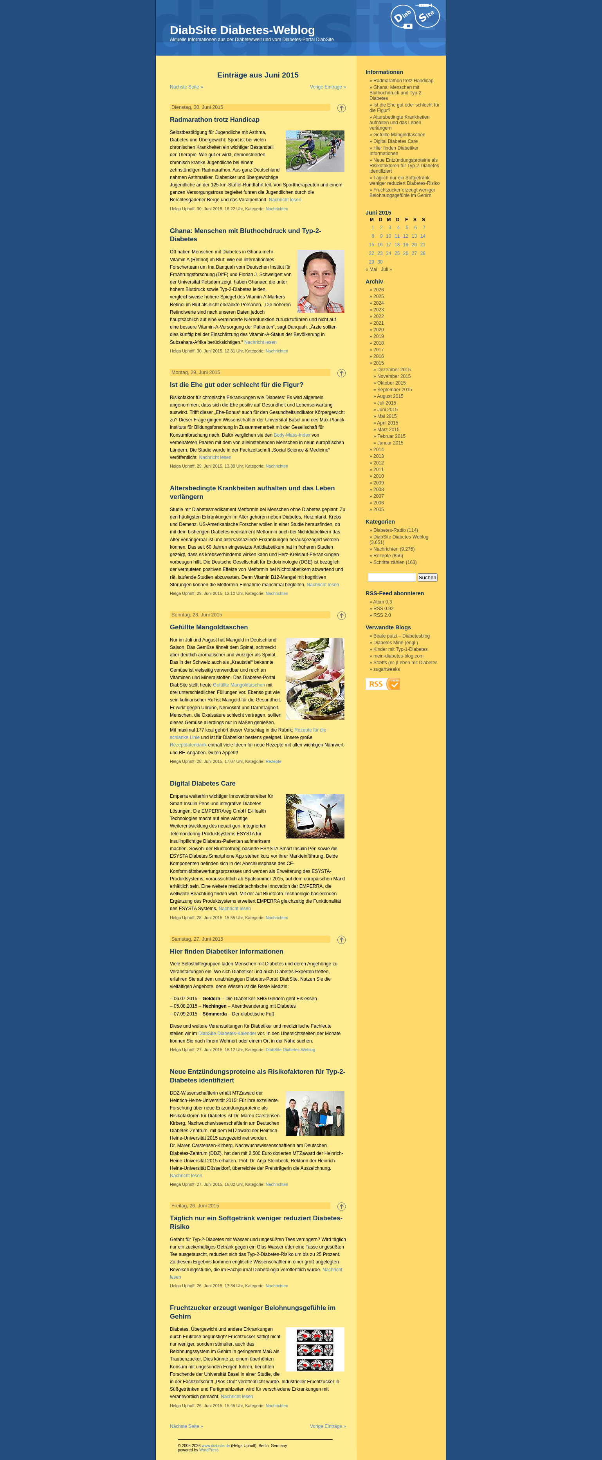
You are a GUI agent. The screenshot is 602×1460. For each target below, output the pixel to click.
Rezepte (273, 761)
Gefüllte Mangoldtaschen (209, 627)
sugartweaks (386, 669)
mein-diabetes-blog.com (398, 656)
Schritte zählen (388, 562)
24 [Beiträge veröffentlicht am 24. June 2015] (388, 253)
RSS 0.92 (383, 608)
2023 (378, 310)
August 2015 (390, 396)
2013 (378, 456)
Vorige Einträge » (328, 87)
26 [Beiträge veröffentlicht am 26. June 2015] (405, 253)
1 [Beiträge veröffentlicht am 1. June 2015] (372, 227)
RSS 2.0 (382, 615)
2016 (378, 356)
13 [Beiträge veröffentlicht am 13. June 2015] (414, 236)
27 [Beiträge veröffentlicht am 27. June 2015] (414, 253)
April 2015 (387, 423)
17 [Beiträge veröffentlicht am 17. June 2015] (388, 245)
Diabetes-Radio (389, 530)
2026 (378, 290)
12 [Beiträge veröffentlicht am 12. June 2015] (405, 236)
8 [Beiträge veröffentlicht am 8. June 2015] (372, 236)
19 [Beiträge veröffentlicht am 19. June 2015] (405, 245)
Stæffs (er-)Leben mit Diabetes (405, 662)
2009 (378, 483)
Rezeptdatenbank (188, 745)
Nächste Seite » (186, 87)
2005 (378, 509)
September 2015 (394, 389)
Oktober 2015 (391, 383)
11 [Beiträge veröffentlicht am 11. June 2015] (397, 236)
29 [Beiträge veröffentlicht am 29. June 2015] (371, 262)
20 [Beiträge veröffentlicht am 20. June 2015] (414, 245)
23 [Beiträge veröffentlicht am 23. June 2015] (379, 253)
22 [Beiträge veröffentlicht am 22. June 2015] (371, 253)
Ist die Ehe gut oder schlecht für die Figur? (236, 384)
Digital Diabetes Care (203, 783)
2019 (378, 336)
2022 (378, 316)
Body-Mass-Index (292, 435)
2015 (378, 363)
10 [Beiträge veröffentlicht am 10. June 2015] (388, 236)
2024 (378, 303)
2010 (378, 476)
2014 (378, 449)
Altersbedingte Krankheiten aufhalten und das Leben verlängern (399, 122)
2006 (378, 503)
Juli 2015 (386, 403)
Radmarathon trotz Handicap (215, 119)
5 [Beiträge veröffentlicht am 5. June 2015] (407, 227)
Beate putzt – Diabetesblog (401, 636)
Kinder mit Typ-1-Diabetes (400, 649)
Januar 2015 (390, 443)
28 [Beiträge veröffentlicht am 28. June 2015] (422, 253)
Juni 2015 (387, 409)
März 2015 (388, 429)
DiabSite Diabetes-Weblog (242, 29)
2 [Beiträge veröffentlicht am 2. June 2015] (381, 227)
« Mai (371, 269)
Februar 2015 (391, 436)
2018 (378, 343)
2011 (378, 469)
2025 (378, 296)
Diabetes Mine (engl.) (395, 642)
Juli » (386, 269)
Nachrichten (277, 208)
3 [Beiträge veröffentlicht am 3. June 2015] (390, 227)
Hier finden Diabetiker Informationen (226, 951)
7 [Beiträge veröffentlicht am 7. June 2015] (424, 227)
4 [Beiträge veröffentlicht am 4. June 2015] (398, 227)
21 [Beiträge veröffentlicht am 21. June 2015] (422, 245)
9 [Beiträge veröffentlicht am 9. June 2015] (381, 236)
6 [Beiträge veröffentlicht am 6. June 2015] (415, 227)
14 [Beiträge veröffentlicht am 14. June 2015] (422, 236)
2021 (378, 323)
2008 (378, 489)
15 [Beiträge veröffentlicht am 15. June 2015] (371, 245)
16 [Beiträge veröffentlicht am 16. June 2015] (379, 245)
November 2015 (394, 376)
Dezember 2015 (394, 369)
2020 (378, 329)
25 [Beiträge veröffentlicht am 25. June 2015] (397, 253)
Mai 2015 (387, 416)
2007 (378, 496)
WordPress (208, 1450)
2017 (378, 349)
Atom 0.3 (382, 602)
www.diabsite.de (216, 1446)
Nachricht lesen (285, 199)
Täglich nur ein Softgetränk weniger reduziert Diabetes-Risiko (404, 180)
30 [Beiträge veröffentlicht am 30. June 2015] (379, 262)
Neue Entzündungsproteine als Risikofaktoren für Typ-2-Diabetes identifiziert (404, 165)
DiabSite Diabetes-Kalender (227, 1033)
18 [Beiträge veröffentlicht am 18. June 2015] (397, 245)
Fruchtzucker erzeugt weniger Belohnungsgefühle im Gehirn (402, 192)
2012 (378, 463)
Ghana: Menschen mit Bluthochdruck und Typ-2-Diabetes (396, 93)
